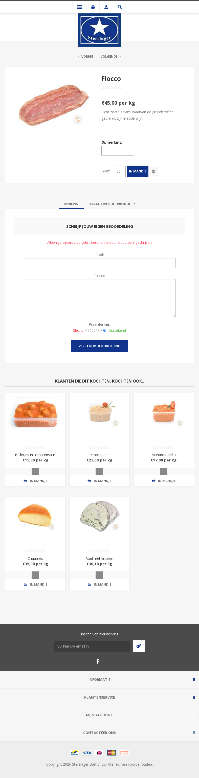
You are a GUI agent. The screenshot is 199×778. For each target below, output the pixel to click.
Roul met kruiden (99, 558)
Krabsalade (99, 454)
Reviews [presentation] (71, 204)
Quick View (35, 471)
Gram (105, 171)
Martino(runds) (163, 454)
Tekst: (99, 275)
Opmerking (111, 142)
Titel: (99, 254)
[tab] (71, 203)
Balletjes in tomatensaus (35, 454)
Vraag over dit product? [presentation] (112, 204)
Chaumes (35, 558)
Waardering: (99, 324)
